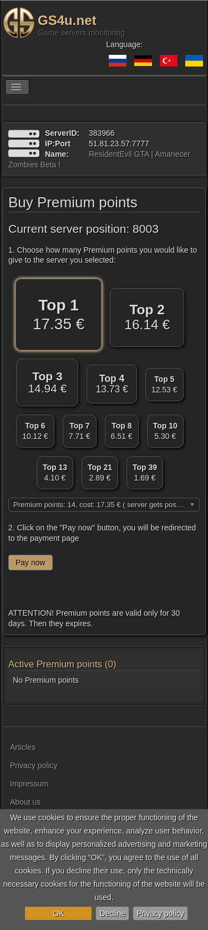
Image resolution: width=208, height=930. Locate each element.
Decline (112, 913)
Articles (22, 747)
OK (58, 913)
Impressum (29, 783)
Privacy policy (160, 913)
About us (25, 802)
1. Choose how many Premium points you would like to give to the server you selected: (102, 255)
